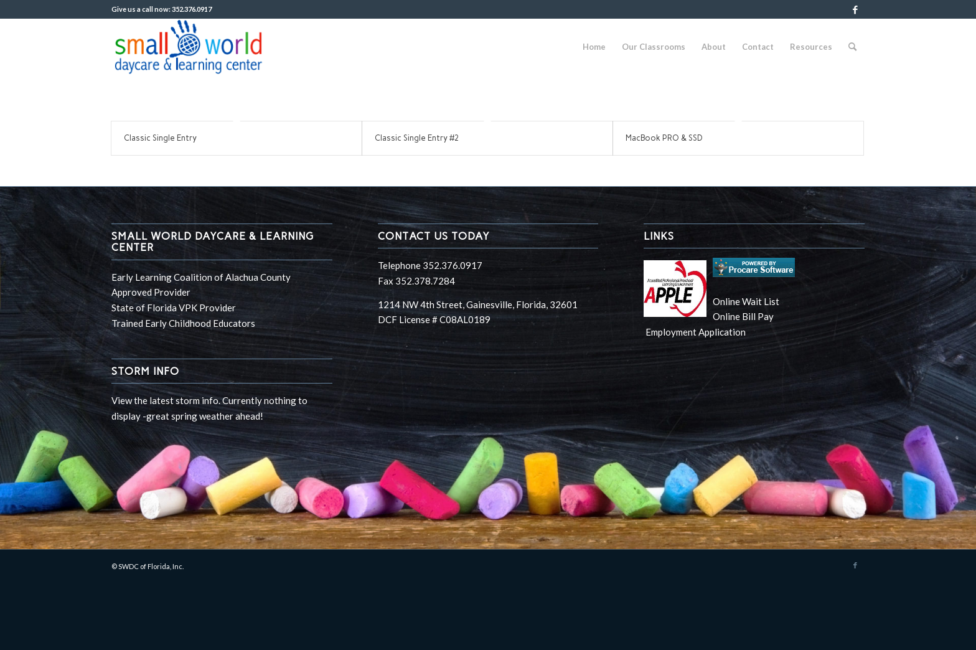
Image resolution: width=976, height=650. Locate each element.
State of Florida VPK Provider (173, 307)
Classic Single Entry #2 (417, 138)
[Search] (852, 47)
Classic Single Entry (160, 138)
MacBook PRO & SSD (664, 138)
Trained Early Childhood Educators (183, 323)
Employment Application (695, 331)
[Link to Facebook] (855, 9)
